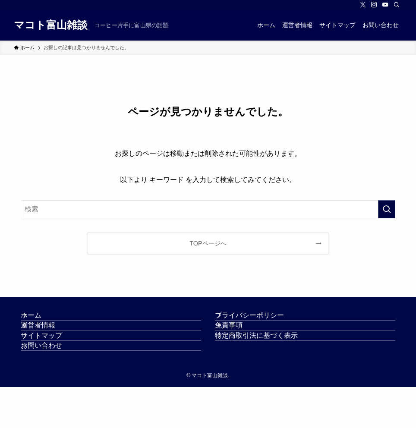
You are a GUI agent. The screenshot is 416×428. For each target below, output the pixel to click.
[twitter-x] (363, 4)
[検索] (396, 4)
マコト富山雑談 (51, 25)
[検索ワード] (208, 209)
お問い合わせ (51, 381)
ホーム (41, 320)
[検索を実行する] (386, 209)
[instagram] (374, 4)
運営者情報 (48, 340)
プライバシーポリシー (259, 320)
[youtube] (385, 4)
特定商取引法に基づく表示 (266, 361)
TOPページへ (207, 243)
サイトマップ (51, 361)
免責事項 (239, 340)
